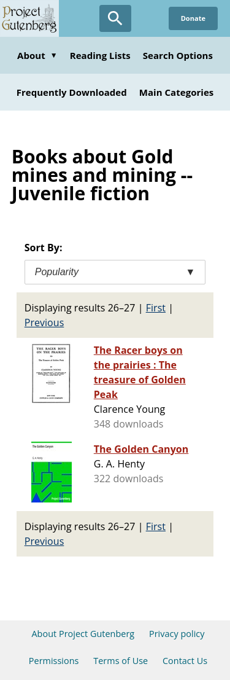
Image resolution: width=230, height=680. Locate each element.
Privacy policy (177, 633)
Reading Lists (100, 55)
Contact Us (185, 660)
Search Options (178, 55)
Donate (193, 18)
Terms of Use (120, 660)
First (156, 308)
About (37, 55)
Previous (44, 322)
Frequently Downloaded (72, 92)
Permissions (54, 660)
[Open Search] (115, 18)
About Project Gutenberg (82, 633)
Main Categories (176, 92)
